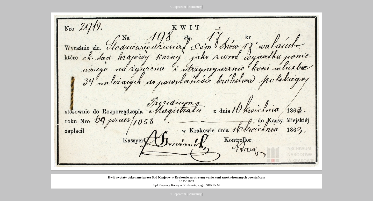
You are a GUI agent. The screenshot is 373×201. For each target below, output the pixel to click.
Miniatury (195, 7)
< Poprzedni (178, 7)
